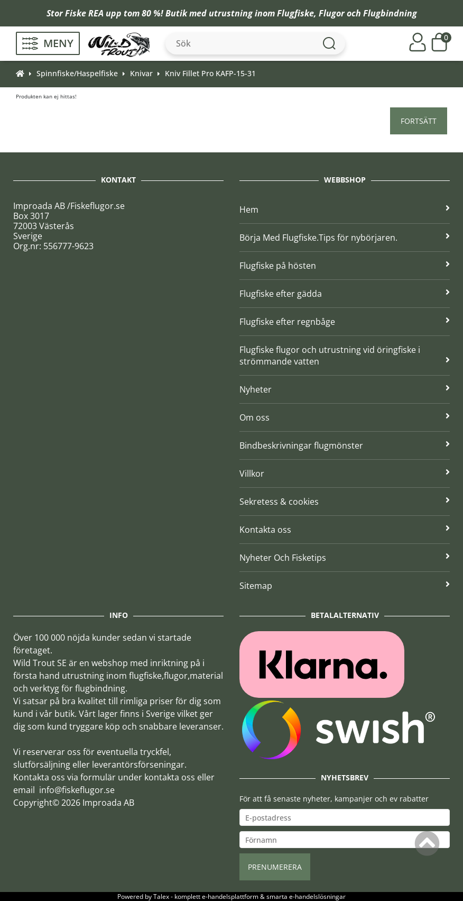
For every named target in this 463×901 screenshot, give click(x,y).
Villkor (344, 473)
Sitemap (344, 585)
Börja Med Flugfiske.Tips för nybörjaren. (344, 237)
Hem (344, 209)
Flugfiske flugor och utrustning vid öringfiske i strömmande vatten (344, 355)
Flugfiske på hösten (344, 265)
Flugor (332, 13)
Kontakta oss (344, 529)
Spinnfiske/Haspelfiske (77, 73)
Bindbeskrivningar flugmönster (344, 445)
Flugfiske (295, 13)
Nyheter (344, 389)
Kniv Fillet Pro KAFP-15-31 (210, 73)
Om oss (344, 417)
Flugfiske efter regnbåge (344, 321)
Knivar (141, 73)
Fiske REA (84, 13)
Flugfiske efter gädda (344, 293)
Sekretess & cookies (344, 501)
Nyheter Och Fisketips (344, 557)
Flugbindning (390, 13)
